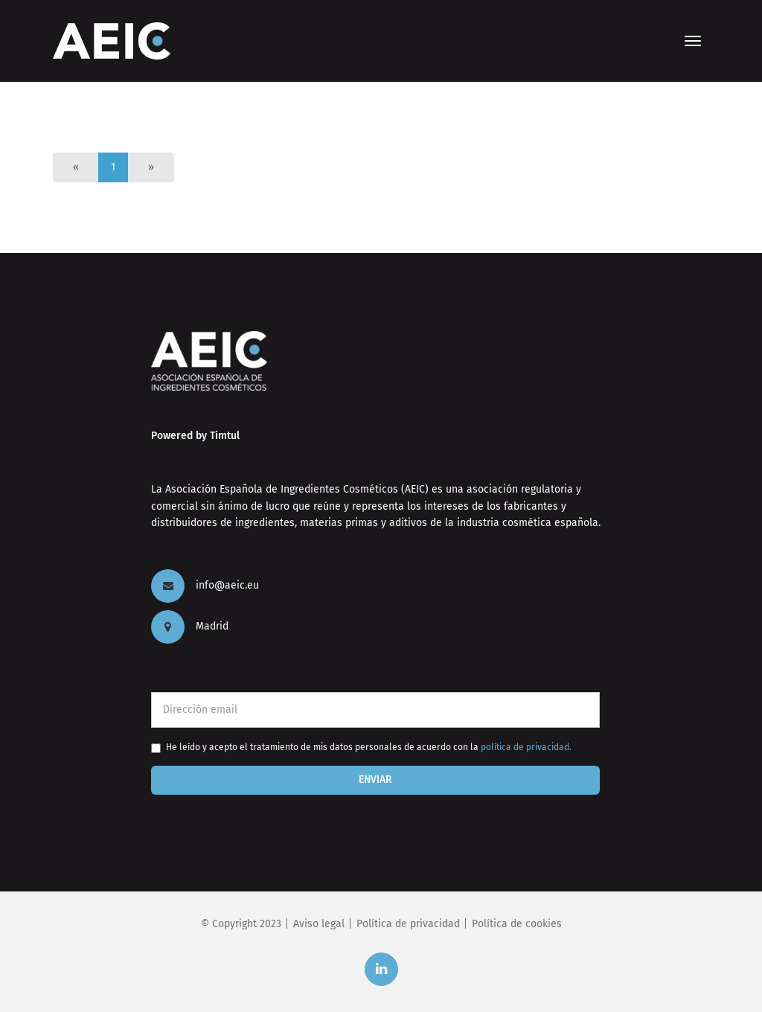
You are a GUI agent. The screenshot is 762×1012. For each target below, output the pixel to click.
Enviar (375, 779)
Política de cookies (517, 923)
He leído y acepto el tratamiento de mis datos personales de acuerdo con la (369, 747)
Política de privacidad (408, 923)
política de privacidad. (526, 747)
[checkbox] (156, 748)
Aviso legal (319, 923)
